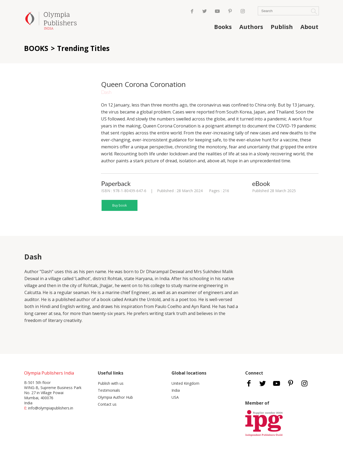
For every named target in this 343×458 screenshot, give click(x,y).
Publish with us (111, 383)
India (176, 390)
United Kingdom (185, 383)
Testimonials (109, 390)
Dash (106, 92)
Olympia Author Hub (115, 397)
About (309, 27)
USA (175, 397)
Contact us (107, 404)
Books (223, 27)
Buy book (119, 205)
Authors (251, 27)
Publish (282, 27)
